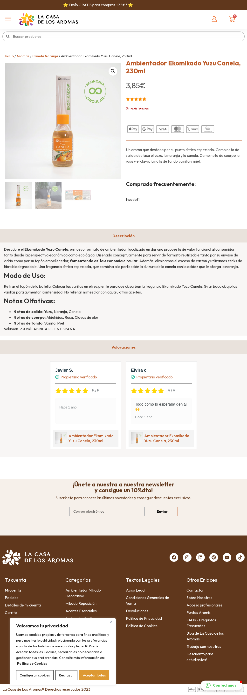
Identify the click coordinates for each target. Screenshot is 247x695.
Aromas (23, 56)
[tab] (123, 235)
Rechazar (66, 675)
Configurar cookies (35, 675)
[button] (113, 71)
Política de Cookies (32, 663)
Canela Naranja (45, 56)
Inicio (9, 56)
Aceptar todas (94, 675)
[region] (63, 651)
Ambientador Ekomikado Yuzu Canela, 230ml (91, 438)
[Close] (111, 622)
